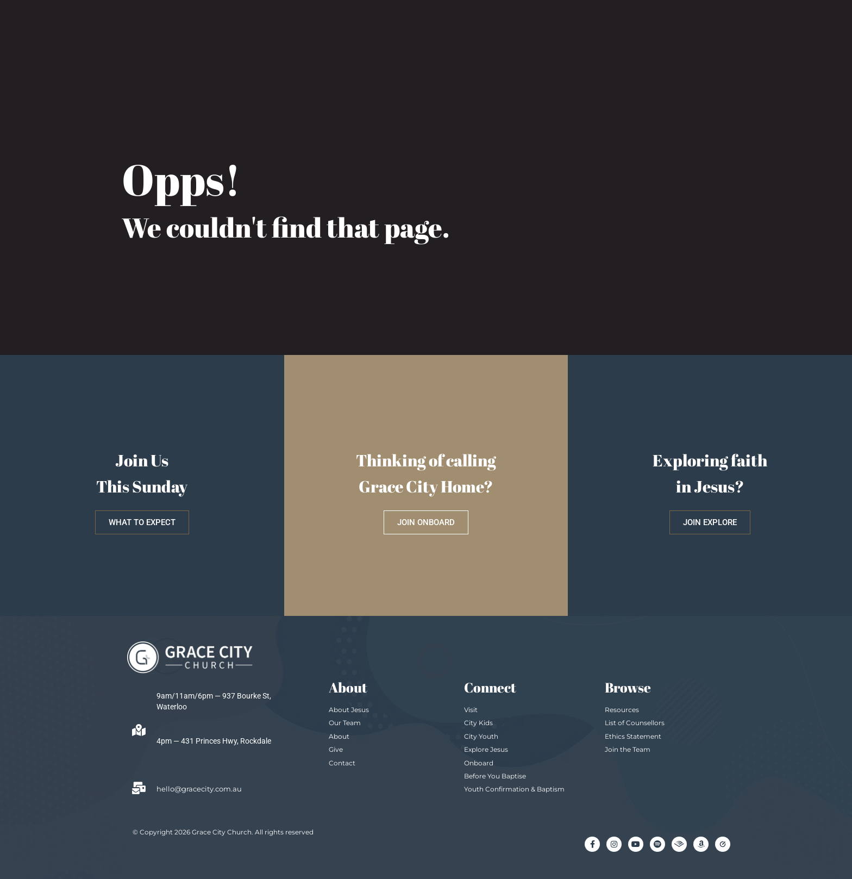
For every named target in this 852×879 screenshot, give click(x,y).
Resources (622, 710)
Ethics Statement (633, 736)
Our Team (345, 723)
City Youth (481, 736)
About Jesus (349, 710)
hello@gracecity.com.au (199, 788)
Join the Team (627, 749)
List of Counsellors (635, 723)
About (339, 736)
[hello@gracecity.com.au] (139, 788)
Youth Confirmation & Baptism (514, 789)
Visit (471, 710)
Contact (342, 763)
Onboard (478, 763)
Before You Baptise (495, 776)
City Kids (478, 723)
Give (336, 749)
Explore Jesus (486, 749)
